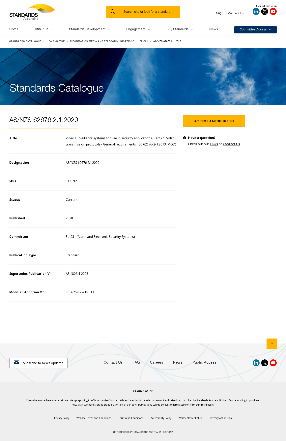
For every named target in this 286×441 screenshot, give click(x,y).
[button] (145, 12)
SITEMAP (168, 432)
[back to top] (272, 344)
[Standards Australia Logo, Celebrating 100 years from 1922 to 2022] (57, 12)
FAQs (214, 144)
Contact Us (231, 144)
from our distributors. (201, 404)
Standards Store (176, 404)
